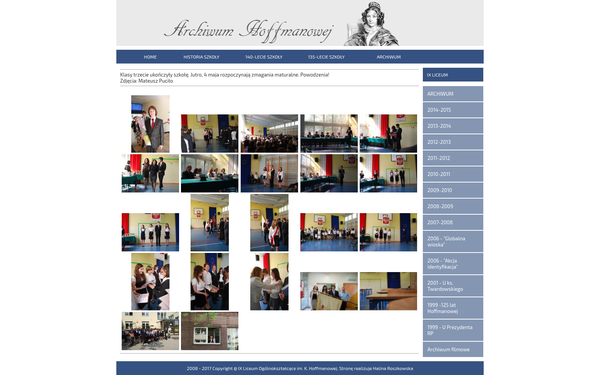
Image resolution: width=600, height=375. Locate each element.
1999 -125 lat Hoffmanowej (442, 308)
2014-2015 (439, 110)
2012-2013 (439, 142)
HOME (150, 56)
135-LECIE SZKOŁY (326, 56)
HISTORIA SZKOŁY (201, 56)
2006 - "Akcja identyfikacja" (442, 264)
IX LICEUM (437, 74)
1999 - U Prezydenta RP (450, 330)
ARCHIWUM (389, 56)
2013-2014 (439, 126)
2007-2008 (440, 222)
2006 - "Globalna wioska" (446, 241)
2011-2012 (438, 158)
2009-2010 (439, 190)
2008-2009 (440, 206)
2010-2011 (438, 174)
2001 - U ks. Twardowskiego (445, 286)
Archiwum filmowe (448, 349)
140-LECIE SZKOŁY (263, 56)
